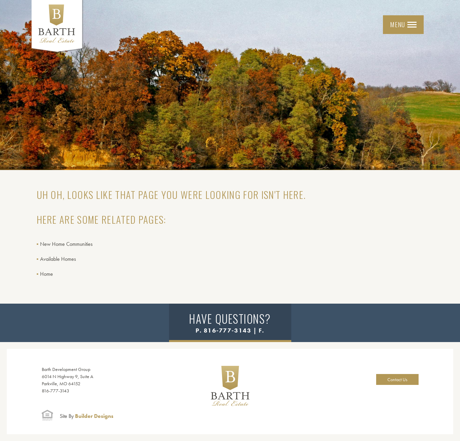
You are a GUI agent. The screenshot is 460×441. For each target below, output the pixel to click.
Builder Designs (86, 416)
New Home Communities (66, 244)
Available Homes (58, 258)
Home (46, 273)
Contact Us (397, 379)
